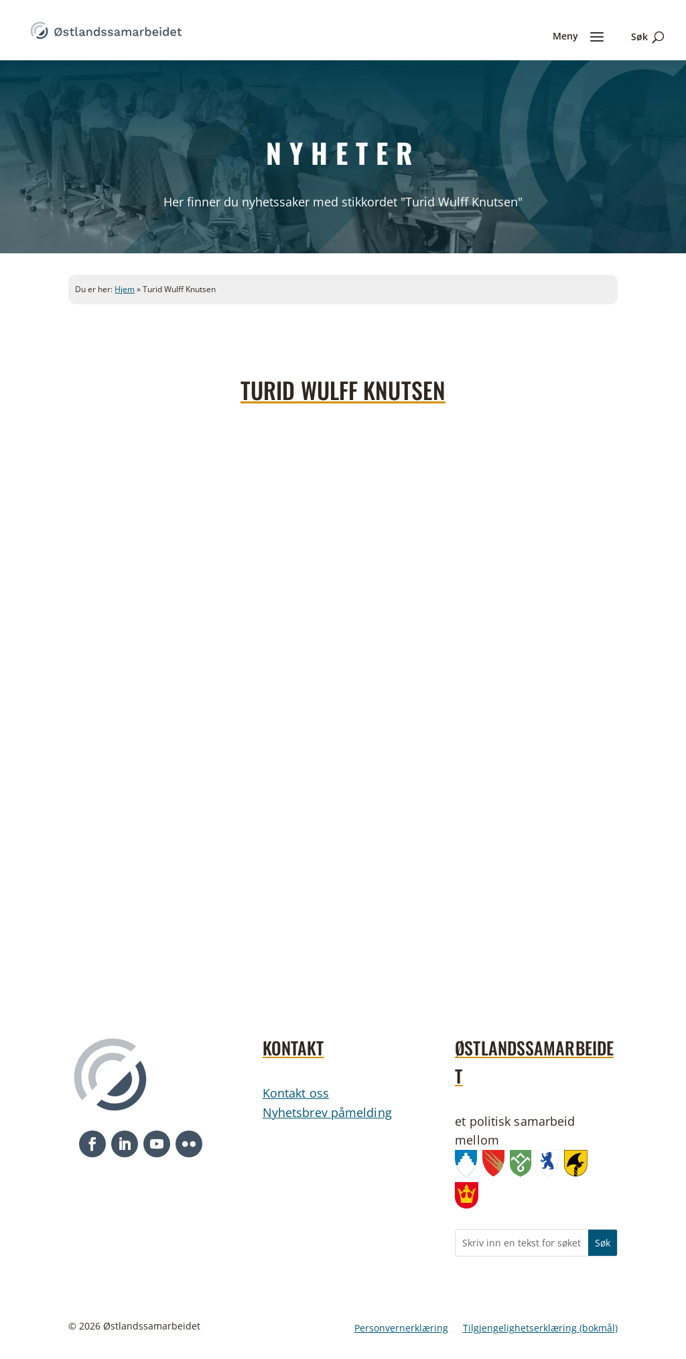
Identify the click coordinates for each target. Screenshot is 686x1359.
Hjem (125, 289)
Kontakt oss (296, 1093)
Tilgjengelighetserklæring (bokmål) (540, 1328)
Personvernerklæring (401, 1328)
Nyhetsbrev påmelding (327, 1112)
